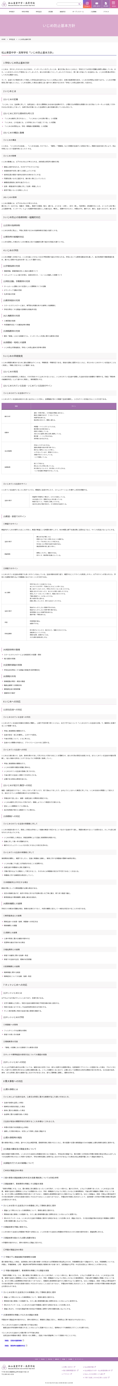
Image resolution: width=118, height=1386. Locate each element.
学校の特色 (25, 12)
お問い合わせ (96, 6)
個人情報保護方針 (67, 1370)
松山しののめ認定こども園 (92, 1374)
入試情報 (93, 12)
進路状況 (62, 12)
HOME (27, 1359)
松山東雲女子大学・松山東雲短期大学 (96, 1370)
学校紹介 (12, 12)
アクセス (106, 12)
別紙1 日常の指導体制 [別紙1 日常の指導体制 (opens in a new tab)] (13, 1340)
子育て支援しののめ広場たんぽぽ (95, 1377)
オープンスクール (78, 12)
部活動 (51, 12)
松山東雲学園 (87, 1367)
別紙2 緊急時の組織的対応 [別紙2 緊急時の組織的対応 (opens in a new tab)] (15, 1345)
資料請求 (106, 6)
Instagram (87, 6)
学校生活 (38, 12)
